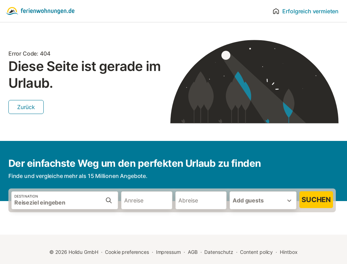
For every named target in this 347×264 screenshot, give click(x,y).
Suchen (316, 199)
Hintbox (288, 252)
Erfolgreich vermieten (305, 11)
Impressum (168, 252)
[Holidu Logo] (40, 11)
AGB (193, 252)
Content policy (256, 252)
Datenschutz (218, 252)
